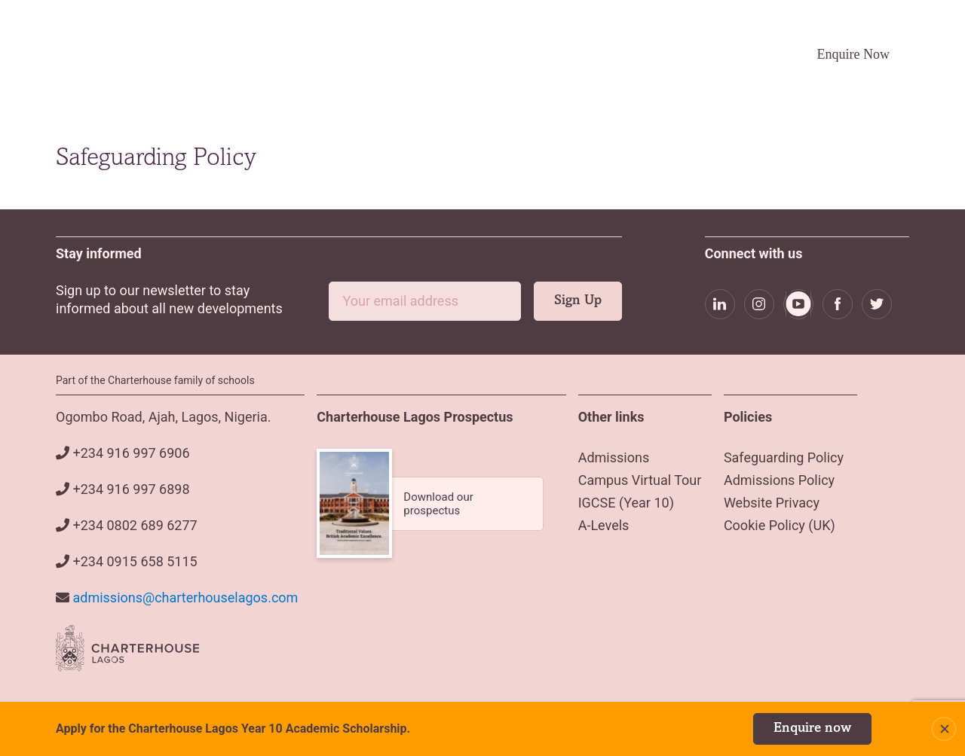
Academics (539, 54)
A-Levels (604, 525)
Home (296, 54)
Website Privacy (771, 503)
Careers (738, 54)
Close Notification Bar (944, 729)
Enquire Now (853, 54)
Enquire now (812, 728)
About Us (360, 54)
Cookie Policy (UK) (779, 525)
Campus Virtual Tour (647, 54)
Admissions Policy (779, 480)
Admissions (447, 54)
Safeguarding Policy (784, 457)
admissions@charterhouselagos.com (185, 597)
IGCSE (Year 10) (626, 503)
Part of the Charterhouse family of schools (155, 380)
